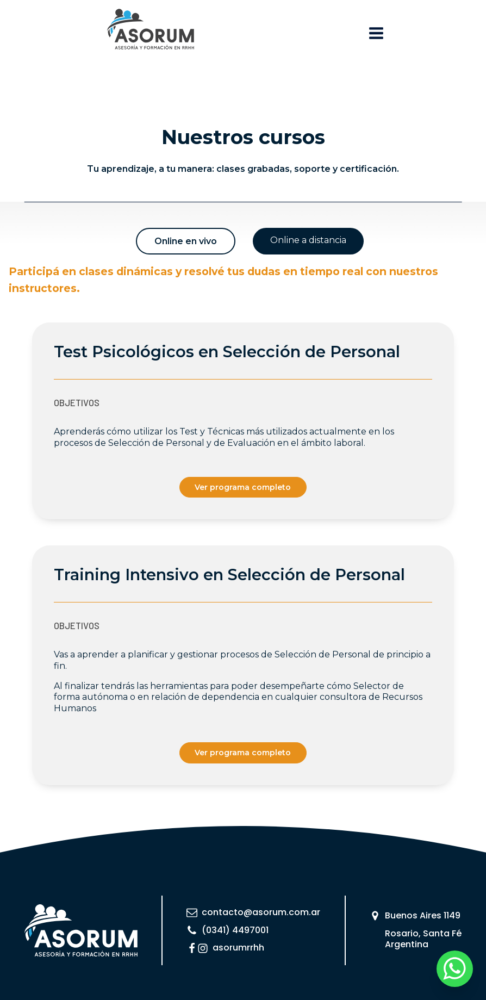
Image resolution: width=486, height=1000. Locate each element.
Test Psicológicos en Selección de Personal (227, 351)
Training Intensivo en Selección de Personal (229, 574)
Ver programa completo (243, 487)
